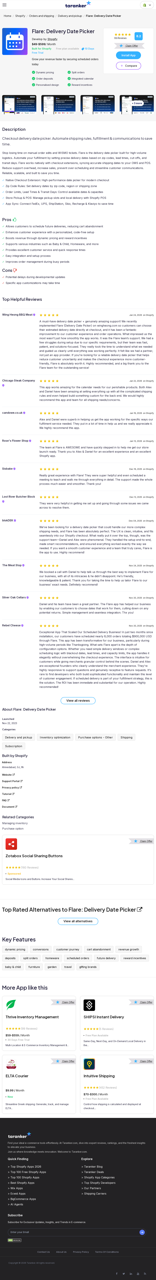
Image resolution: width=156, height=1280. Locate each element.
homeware (52, 958)
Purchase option (12, 828)
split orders (30, 958)
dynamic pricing (15, 949)
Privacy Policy (81, 1252)
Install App (129, 55)
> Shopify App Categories (98, 1177)
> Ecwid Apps (16, 1193)
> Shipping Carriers (93, 1193)
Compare (128, 65)
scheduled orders (78, 958)
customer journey (67, 949)
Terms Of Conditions (107, 1252)
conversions (41, 949)
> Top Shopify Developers (98, 1182)
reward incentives (134, 958)
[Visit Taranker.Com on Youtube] (137, 1273)
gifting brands (88, 967)
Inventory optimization (55, 737)
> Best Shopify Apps (21, 1182)
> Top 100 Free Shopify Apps (27, 1172)
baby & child (13, 967)
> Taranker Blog (91, 1166)
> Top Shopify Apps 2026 (24, 1166)
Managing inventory (15, 823)
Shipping (126, 737)
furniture (34, 967)
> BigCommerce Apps (22, 1199)
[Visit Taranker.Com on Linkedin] (130, 1273)
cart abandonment (99, 949)
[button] (147, 5)
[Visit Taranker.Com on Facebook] (116, 1273)
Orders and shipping (41, 16)
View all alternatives (78, 921)
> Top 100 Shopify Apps (23, 1177)
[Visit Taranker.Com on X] (123, 1273)
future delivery (106, 958)
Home (7, 16)
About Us (61, 1252)
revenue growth (128, 949)
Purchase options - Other (95, 737)
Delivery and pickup (70, 16)
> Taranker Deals (92, 1172)
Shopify (20, 16)
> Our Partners (91, 1188)
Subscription (13, 746)
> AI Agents (15, 1204)
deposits (10, 958)
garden (52, 967)
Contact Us (43, 1252)
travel (68, 967)
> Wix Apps (15, 1188)
